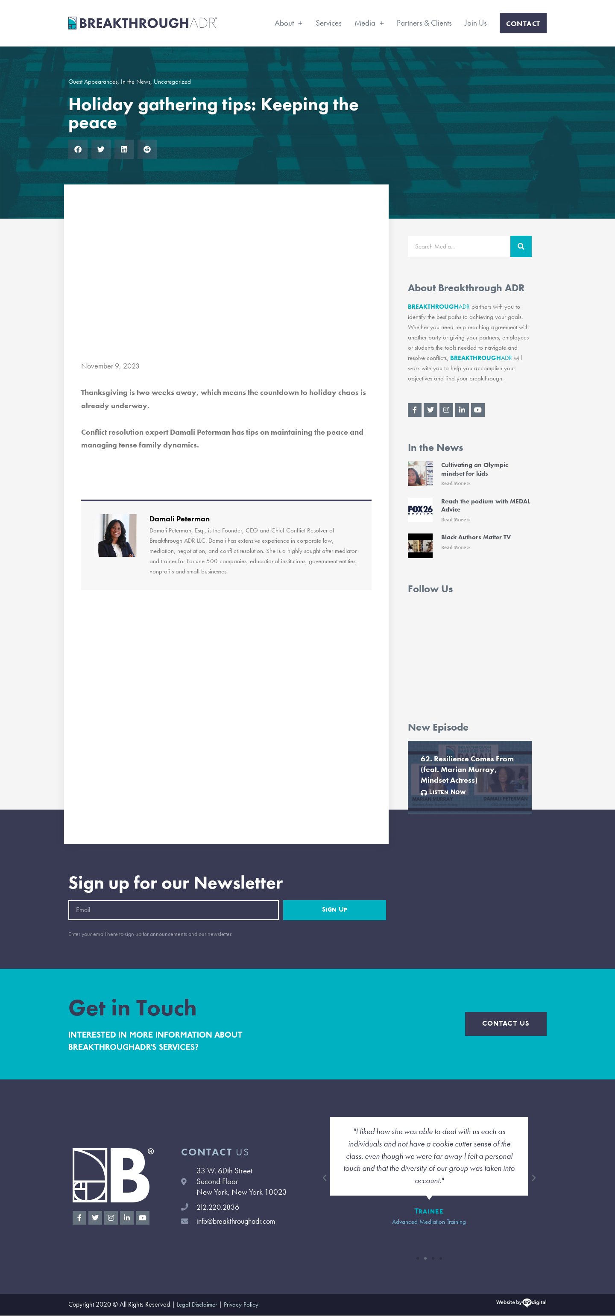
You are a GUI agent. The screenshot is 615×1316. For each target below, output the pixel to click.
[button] (78, 149)
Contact (523, 23)
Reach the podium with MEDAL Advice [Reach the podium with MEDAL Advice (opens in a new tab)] (485, 505)
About (289, 23)
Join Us (476, 23)
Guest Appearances (92, 81)
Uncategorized (172, 81)
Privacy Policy (244, 1305)
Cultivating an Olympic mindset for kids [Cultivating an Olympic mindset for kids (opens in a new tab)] (474, 469)
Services (329, 23)
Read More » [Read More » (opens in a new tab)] (455, 483)
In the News (135, 81)
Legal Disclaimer (198, 1305)
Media (369, 23)
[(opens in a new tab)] (420, 475)
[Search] (521, 246)
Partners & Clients (424, 23)
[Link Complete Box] (470, 777)
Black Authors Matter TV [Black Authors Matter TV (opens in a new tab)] (476, 537)
